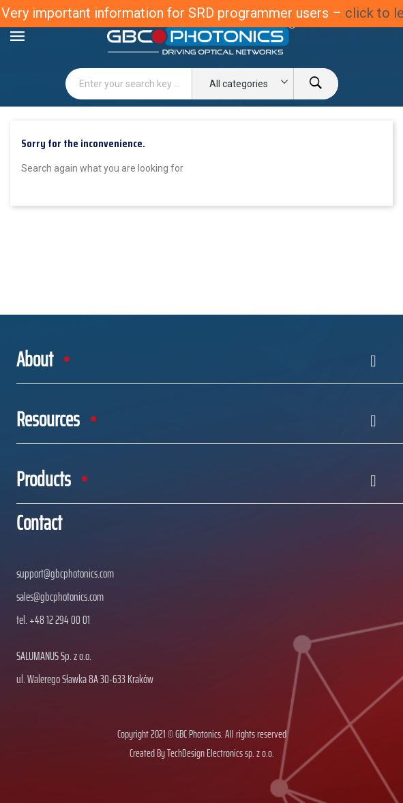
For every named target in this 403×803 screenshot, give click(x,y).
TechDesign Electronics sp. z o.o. (220, 752)
